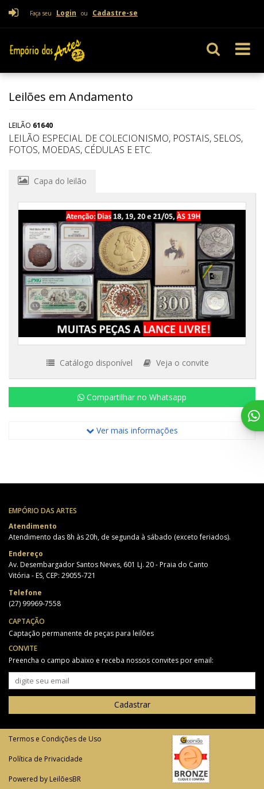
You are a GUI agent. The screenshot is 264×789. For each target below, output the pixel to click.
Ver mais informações (132, 430)
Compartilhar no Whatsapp (132, 397)
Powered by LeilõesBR (45, 779)
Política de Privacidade (46, 759)
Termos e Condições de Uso (55, 739)
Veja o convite (176, 362)
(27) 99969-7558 (35, 603)
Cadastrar (132, 704)
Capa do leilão (52, 180)
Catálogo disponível (89, 362)
